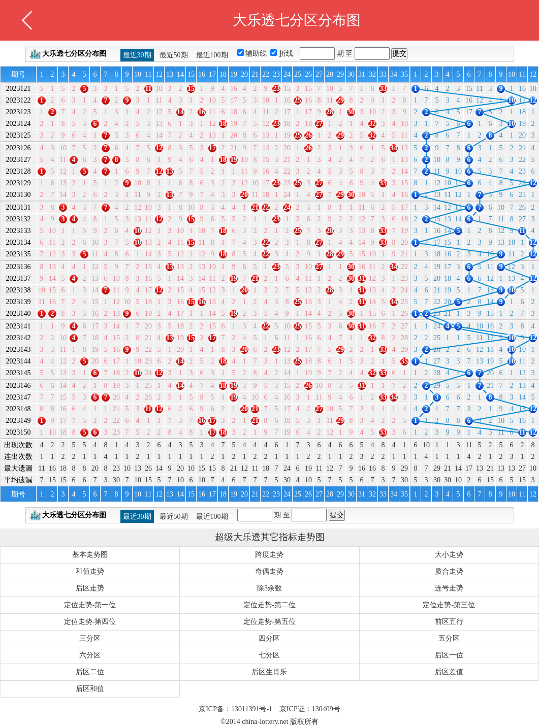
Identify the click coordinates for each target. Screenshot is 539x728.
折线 (287, 53)
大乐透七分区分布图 (74, 53)
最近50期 (174, 55)
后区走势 (90, 588)
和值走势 (90, 571)
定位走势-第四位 (90, 621)
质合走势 (449, 571)
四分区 (269, 638)
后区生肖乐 (269, 672)
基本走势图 (90, 554)
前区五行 (449, 621)
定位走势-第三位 (449, 605)
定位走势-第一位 (90, 605)
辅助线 (257, 53)
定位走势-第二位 (269, 605)
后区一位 (449, 655)
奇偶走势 (269, 571)
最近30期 (137, 55)
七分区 (269, 655)
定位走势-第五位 (269, 621)
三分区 (90, 638)
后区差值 (449, 672)
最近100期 (212, 55)
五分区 (449, 638)
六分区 (90, 655)
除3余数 (269, 588)
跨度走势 (269, 554)
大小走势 (449, 554)
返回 (27, 20)
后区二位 (90, 672)
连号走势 (449, 588)
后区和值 (90, 688)
